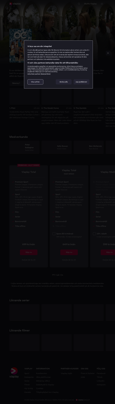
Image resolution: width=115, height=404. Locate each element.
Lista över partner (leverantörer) (39, 74)
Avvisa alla (64, 82)
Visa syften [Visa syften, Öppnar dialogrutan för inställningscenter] (35, 82)
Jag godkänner (81, 82)
